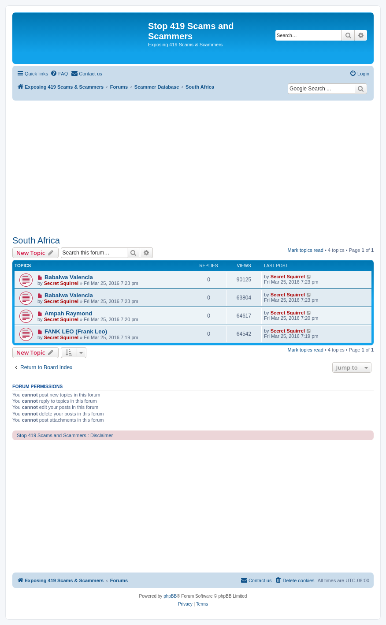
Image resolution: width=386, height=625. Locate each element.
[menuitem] (59, 73)
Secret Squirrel (61, 283)
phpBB (170, 596)
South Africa (36, 240)
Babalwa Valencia (69, 277)
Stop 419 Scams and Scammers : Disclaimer (65, 435)
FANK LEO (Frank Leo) (76, 331)
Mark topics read (305, 250)
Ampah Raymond (68, 313)
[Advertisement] (193, 166)
